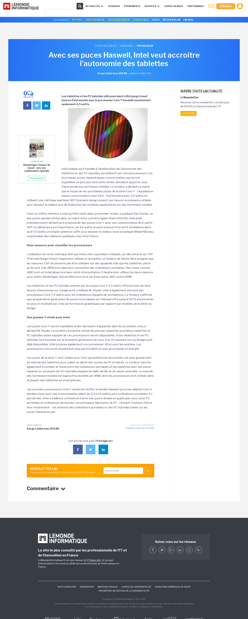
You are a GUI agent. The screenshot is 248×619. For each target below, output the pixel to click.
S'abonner (226, 6)
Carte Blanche (95, 19)
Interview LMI (171, 19)
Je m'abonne (188, 113)
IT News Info (94, 560)
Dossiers (114, 6)
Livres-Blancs (173, 6)
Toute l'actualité (105, 45)
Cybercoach (141, 19)
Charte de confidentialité (136, 587)
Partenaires (195, 6)
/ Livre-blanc (37, 161)
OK (147, 470)
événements (132, 6)
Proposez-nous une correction (140, 428)
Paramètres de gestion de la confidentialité (124, 591)
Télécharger (36, 178)
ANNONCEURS (87, 587)
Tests (156, 19)
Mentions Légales (108, 587)
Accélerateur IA (118, 19)
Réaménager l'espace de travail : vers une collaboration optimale (36, 168)
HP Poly (77, 19)
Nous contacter (66, 587)
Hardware (126, 45)
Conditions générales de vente (172, 587)
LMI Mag (188, 19)
